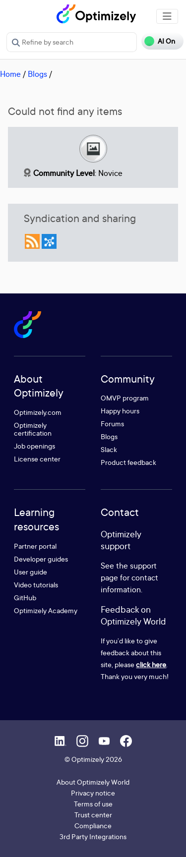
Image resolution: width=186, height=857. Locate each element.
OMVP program (125, 397)
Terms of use (93, 803)
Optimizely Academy (45, 610)
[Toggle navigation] (167, 16)
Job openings (34, 446)
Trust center (93, 814)
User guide (30, 571)
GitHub (25, 597)
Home (10, 73)
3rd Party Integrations (93, 836)
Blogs (37, 73)
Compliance (93, 825)
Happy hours (120, 410)
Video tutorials (36, 584)
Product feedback (128, 462)
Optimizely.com (38, 412)
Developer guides (41, 559)
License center (37, 458)
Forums (112, 423)
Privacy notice (93, 793)
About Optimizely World (93, 782)
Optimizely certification (33, 429)
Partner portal (35, 546)
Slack (109, 449)
